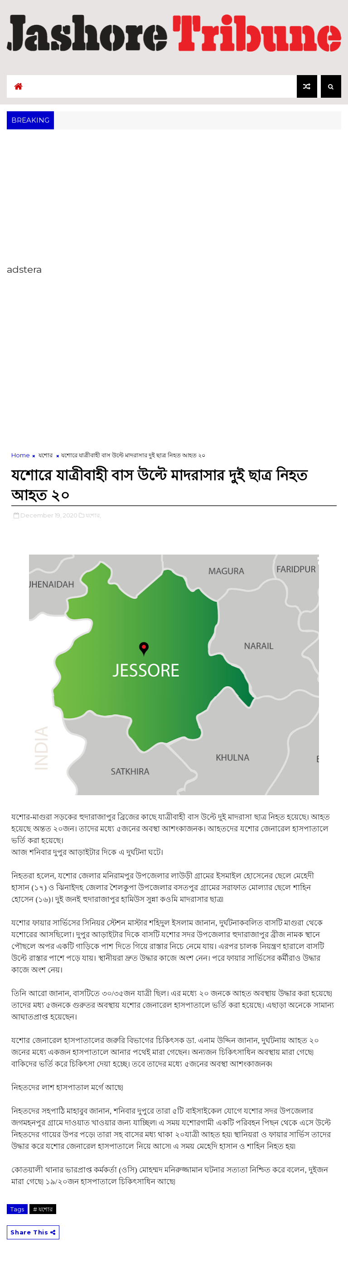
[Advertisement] (174, 199)
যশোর (46, 455)
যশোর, (93, 515)
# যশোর (43, 1209)
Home (20, 455)
